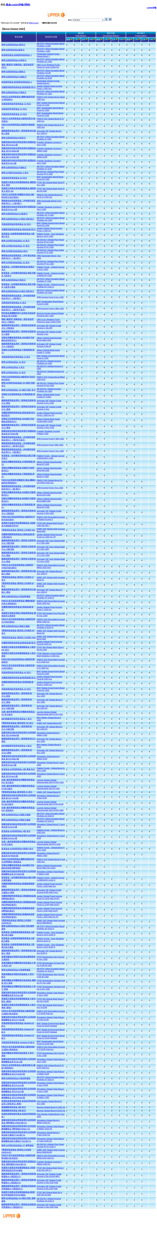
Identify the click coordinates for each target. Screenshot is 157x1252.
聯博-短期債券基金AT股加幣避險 (15, 596)
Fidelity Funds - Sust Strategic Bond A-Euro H (50, 939)
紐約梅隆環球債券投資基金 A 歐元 (16, 746)
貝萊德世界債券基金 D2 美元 (14, 178)
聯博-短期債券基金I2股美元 (13, 138)
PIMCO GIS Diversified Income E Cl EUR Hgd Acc (51, 1048)
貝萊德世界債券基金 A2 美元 (14, 109)
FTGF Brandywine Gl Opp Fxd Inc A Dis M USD (50, 964)
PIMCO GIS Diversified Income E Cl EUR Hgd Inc (51, 1012)
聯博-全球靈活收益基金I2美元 (14, 251)
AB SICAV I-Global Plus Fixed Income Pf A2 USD (50, 241)
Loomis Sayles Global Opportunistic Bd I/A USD (48, 787)
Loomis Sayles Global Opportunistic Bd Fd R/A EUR (50, 803)
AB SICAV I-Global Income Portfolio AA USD (49, 390)
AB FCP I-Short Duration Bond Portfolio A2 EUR (50, 77)
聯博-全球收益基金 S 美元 (13, 367)
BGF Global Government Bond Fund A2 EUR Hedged (51, 1024)
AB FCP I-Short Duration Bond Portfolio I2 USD (50, 138)
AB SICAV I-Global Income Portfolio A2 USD (49, 362)
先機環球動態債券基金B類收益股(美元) (18, 643)
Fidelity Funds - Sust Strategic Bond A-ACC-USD (50, 235)
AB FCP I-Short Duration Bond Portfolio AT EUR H (50, 820)
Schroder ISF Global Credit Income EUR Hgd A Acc (49, 891)
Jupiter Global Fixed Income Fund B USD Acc (49, 677)
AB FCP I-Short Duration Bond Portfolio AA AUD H (50, 927)
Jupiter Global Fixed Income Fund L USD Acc (49, 87)
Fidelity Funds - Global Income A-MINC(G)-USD (50, 274)
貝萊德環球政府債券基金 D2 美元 (16, 224)
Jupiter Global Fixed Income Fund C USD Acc (49, 683)
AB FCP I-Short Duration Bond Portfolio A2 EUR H (50, 814)
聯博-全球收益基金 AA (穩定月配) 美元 (18, 390)
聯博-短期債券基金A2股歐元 (14, 77)
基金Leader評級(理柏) (18, 4)
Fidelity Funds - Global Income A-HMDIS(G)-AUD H (50, 879)
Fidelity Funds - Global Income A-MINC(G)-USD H (50, 285)
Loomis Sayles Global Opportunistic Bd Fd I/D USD (50, 713)
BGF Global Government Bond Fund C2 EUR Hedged (51, 1037)
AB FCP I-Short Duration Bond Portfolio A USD (50, 44)
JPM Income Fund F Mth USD (50, 439)
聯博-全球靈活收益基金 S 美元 (15, 173)
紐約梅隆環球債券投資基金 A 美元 (16, 719)
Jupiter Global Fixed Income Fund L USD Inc (49, 229)
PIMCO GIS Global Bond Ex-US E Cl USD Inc (50, 196)
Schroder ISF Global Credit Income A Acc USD (49, 402)
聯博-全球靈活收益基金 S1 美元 (15, 262)
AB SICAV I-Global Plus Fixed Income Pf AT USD (50, 246)
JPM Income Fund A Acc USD (50, 297)
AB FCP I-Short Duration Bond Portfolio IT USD (50, 280)
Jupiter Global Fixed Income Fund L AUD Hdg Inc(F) (49, 909)
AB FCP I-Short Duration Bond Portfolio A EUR (50, 71)
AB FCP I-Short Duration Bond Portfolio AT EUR (50, 167)
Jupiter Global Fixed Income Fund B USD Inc (49, 643)
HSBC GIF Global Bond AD (49, 723)
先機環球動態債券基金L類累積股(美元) (18, 87)
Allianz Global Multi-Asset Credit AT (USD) (48, 395)
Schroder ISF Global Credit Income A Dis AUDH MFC (49, 1175)
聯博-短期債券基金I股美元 (13, 50)
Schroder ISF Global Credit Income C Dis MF (49, 326)
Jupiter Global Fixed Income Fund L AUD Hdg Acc (49, 885)
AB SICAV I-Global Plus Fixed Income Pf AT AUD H (50, 1145)
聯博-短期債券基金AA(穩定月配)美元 (17, 219)
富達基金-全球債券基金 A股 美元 (16, 831)
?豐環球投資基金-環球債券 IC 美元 (16, 792)
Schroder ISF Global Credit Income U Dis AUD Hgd (49, 1181)
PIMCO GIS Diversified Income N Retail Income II (51, 518)
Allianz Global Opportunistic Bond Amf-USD (49, 493)
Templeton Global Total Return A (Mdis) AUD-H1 (50, 1127)
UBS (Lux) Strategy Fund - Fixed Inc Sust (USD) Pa (49, 66)
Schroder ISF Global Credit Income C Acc (49, 408)
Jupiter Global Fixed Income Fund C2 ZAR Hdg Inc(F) (49, 903)
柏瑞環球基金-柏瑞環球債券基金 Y (16, 55)
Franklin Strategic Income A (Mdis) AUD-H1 (49, 1163)
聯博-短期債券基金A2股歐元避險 (16, 815)
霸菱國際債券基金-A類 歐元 (13, 1110)
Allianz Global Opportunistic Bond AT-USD (49, 463)
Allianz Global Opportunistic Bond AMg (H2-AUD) (49, 866)
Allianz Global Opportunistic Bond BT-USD (49, 506)
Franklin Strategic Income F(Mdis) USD (48, 432)
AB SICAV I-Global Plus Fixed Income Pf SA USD (50, 384)
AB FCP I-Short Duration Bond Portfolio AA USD (50, 219)
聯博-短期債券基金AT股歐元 (13, 167)
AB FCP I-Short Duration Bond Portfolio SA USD (50, 291)
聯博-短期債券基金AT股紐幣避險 (15, 1078)
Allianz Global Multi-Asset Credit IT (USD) (48, 351)
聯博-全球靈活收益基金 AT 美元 (15, 246)
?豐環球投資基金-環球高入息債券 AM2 (18, 637)
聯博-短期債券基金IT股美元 (13, 280)
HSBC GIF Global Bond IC (49, 792)
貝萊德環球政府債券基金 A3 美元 (16, 672)
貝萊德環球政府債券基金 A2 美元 (16, 689)
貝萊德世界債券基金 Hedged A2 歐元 (17, 1042)
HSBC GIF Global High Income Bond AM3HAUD (51, 1151)
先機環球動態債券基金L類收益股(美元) (18, 229)
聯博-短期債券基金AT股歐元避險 (15, 820)
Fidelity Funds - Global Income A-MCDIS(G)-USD (50, 457)
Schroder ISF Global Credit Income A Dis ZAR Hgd (49, 1187)
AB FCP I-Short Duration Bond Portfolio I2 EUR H (50, 626)
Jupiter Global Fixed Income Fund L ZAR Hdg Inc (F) (49, 915)
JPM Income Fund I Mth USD (50, 445)
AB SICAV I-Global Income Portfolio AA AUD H (49, 1199)
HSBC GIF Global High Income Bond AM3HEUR (51, 921)
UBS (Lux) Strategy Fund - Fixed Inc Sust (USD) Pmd (49, 320)
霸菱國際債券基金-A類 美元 (13, 1107)
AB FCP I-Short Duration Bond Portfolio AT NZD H (50, 1078)
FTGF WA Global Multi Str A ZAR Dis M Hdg (49, 1193)
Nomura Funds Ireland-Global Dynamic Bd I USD (50, 314)
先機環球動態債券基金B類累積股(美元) (18, 678)
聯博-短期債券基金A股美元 (13, 45)
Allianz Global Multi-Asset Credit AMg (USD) (48, 420)
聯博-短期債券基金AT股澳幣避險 (15, 970)
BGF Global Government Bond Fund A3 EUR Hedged (51, 1030)
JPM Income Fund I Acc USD (50, 488)
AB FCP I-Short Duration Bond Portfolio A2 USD (50, 60)
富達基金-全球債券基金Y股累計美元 (17, 849)
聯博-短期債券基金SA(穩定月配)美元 (17, 291)
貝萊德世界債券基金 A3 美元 (14, 114)
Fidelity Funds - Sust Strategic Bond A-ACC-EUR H (50, 933)
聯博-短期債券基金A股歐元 (13, 71)
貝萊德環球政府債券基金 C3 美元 (16, 104)
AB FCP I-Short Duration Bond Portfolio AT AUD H (50, 970)
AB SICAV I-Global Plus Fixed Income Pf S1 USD (50, 262)
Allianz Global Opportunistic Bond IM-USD (49, 469)
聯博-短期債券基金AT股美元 (13, 92)
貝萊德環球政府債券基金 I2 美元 (15, 357)
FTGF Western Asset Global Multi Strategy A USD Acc (49, 654)
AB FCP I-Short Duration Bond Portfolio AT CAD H (50, 596)
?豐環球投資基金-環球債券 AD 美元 (17, 723)
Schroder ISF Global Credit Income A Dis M (49, 345)
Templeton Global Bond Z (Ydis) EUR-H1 (48, 1133)
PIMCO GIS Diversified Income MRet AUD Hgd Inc (51, 1157)
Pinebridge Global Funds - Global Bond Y (48, 55)
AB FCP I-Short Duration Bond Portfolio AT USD (50, 92)
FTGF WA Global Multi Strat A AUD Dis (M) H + (50, 1169)
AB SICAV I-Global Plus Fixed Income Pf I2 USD (50, 251)
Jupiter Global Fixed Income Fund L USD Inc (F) (49, 414)
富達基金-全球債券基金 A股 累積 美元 (18, 769)
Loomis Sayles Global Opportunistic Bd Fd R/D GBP (50, 809)
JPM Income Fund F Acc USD (50, 451)
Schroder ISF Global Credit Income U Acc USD (49, 426)
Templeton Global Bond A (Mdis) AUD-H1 (48, 1121)
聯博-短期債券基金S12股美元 (14, 214)
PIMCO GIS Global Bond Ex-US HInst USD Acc (50, 481)
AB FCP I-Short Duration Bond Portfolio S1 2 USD (50, 214)
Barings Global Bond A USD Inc (51, 1107)
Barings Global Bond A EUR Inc (51, 1111)
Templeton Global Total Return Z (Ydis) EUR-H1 (50, 1140)
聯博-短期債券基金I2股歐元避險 (15, 626)
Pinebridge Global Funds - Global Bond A (48, 82)
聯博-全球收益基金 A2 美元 (13, 362)
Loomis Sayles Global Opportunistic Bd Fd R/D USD (50, 781)
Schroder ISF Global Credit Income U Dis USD (49, 512)
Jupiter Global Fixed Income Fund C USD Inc (49, 608)
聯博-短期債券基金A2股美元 (14, 60)
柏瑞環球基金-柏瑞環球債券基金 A (16, 82)
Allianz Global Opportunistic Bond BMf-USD (49, 500)
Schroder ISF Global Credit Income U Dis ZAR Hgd (49, 1206)
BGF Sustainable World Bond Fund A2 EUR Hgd (50, 1042)
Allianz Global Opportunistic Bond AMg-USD (49, 339)
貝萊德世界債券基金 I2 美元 (13, 303)
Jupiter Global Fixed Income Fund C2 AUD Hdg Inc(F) (49, 897)
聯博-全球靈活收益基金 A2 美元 (15, 241)
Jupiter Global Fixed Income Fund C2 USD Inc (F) (49, 535)
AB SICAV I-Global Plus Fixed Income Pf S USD (50, 173)
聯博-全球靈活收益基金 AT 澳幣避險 (17, 1145)
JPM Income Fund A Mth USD (50, 308)
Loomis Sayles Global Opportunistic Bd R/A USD (49, 843)
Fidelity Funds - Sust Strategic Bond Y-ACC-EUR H (50, 946)
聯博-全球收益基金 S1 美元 (13, 372)
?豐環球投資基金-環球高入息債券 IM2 (18, 530)
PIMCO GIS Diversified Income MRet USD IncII (51, 566)
